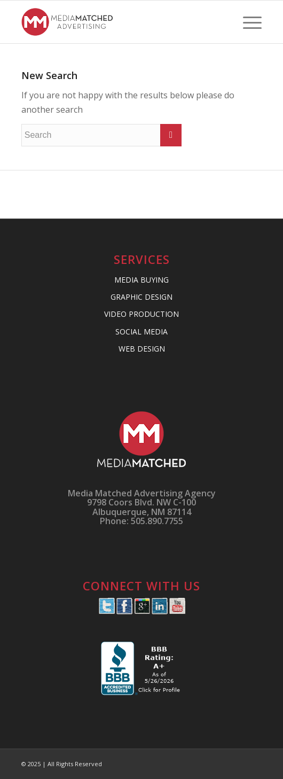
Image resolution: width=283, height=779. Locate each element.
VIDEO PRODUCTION (141, 314)
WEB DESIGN (142, 349)
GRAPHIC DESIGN (141, 297)
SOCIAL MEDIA (141, 331)
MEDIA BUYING (141, 280)
